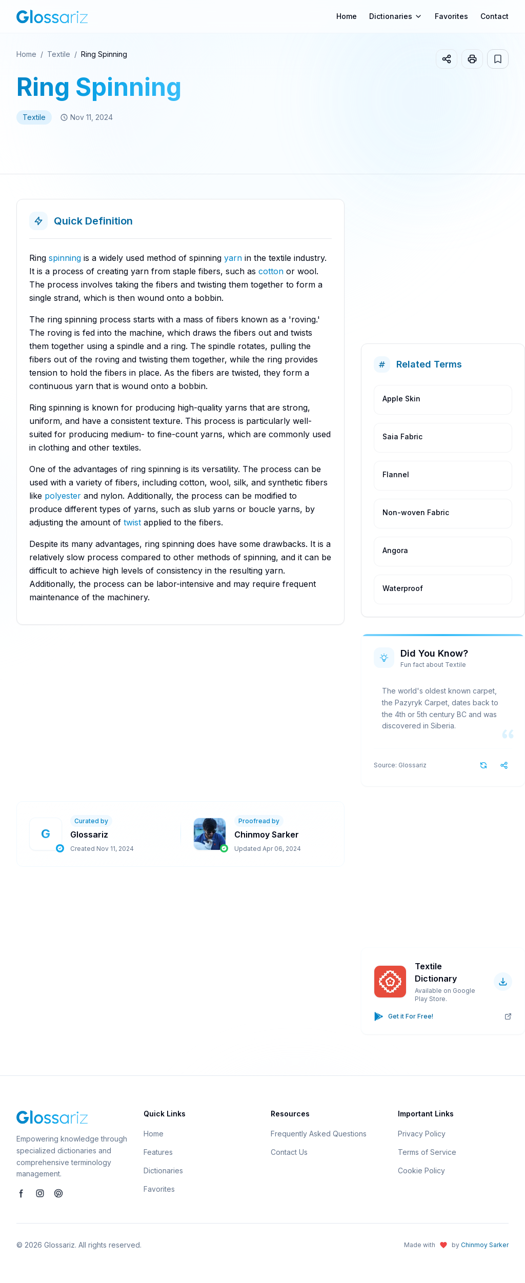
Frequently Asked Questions (319, 1133)
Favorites (451, 16)
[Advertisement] (270, 713)
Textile (58, 54)
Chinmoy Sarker (485, 1245)
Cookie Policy (421, 1170)
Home (346, 16)
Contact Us (289, 1152)
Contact (494, 16)
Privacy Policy (422, 1133)
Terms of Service (427, 1152)
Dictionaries (163, 1170)
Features (158, 1152)
